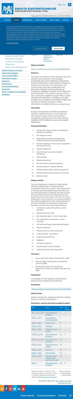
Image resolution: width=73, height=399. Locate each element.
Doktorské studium (10, 73)
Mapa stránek (27, 395)
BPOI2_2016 (36, 323)
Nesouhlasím (40, 48)
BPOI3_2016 (36, 326)
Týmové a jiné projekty (14, 61)
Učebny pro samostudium (16, 67)
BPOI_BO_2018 (38, 339)
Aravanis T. (48, 55)
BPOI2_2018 (36, 353)
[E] (70, 395)
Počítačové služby (9, 78)
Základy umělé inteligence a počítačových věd (52, 358)
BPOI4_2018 (36, 344)
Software (48, 326)
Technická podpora (46, 395)
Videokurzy (10, 64)
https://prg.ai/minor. (61, 104)
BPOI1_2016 (36, 318)
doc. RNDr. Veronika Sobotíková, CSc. (63, 382)
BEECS (34, 363)
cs (59, 4)
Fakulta (65, 20)
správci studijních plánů (49, 377)
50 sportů (6, 89)
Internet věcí (50, 323)
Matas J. (47, 59)
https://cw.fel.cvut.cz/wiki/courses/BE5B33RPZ (50, 69)
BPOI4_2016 (36, 329)
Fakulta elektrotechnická (35, 8)
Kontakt (62, 395)
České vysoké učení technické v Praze (31, 11)
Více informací (12, 43)
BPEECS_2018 (37, 334)
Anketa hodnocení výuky (12, 70)
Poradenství (7, 84)
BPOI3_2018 (36, 350)
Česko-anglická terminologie (14, 92)
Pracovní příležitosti (10, 86)
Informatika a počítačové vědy (51, 319)
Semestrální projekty (14, 59)
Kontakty (6, 94)
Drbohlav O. (48, 57)
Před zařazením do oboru (51, 314)
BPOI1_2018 (36, 356)
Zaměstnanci (27, 20)
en (64, 4)
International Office (10, 76)
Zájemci (7, 20)
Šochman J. (48, 61)
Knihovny (6, 81)
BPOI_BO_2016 (38, 313)
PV (61, 334)
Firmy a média (55, 20)
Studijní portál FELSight (15, 56)
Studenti (16, 20)
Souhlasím (58, 48)
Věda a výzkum (41, 20)
